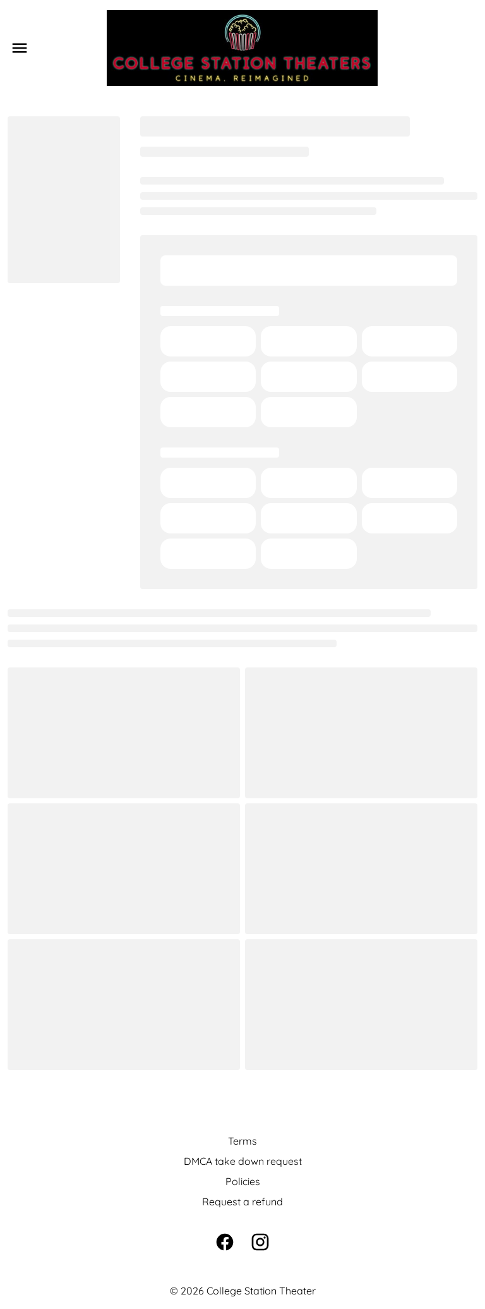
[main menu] (19, 48)
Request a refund (242, 1201)
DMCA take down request (243, 1161)
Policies (242, 1181)
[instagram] (260, 1242)
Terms (242, 1141)
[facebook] (225, 1242)
